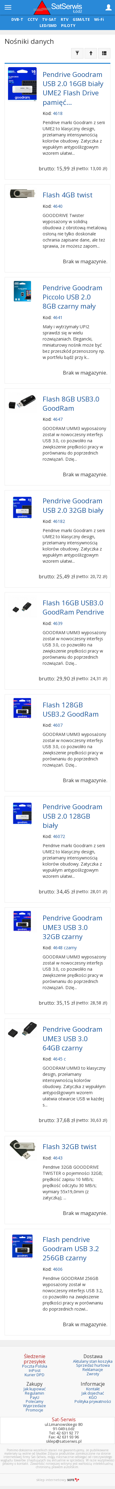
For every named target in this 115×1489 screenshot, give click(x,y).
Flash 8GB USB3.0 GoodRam (71, 403)
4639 (58, 623)
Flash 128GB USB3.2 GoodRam (71, 709)
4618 (58, 113)
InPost (34, 1370)
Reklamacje (92, 1369)
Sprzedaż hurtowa (93, 1365)
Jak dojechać (93, 1393)
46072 (59, 836)
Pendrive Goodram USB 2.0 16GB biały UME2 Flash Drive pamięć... (73, 88)
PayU (34, 1397)
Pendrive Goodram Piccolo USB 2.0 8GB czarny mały (72, 297)
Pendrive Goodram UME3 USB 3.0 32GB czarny (72, 927)
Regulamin (34, 1393)
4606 (58, 1269)
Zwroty (92, 1374)
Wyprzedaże (34, 1405)
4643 (58, 1158)
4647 (58, 419)
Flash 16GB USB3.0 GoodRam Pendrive (73, 607)
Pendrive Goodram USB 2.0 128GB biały (72, 816)
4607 (58, 725)
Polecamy (34, 1401)
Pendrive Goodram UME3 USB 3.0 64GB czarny (72, 1038)
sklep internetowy (57, 1479)
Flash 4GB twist (68, 195)
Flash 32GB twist (70, 1146)
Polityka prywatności (93, 1401)
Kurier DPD (34, 1374)
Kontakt (93, 1389)
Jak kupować (35, 1389)
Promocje (34, 1410)
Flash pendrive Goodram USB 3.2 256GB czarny (71, 1248)
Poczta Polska (34, 1366)
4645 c (59, 1059)
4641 (58, 317)
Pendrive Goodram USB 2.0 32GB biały (73, 505)
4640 (58, 206)
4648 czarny (65, 947)
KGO (93, 1397)
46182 (59, 521)
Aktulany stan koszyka (93, 1361)
